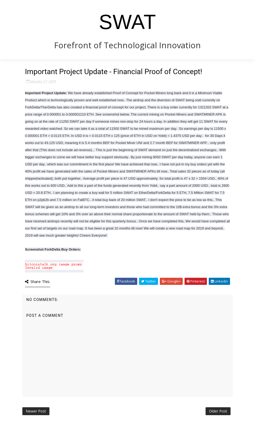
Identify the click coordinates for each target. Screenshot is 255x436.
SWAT (127, 22)
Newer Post (36, 411)
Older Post (218, 411)
